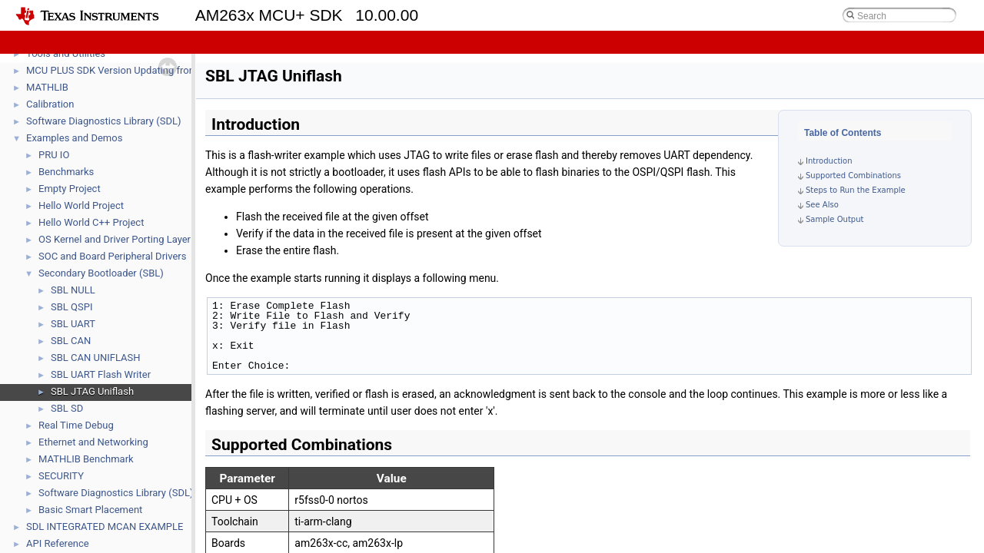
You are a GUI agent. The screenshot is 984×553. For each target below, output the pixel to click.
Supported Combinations (853, 175)
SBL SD (67, 408)
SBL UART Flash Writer (101, 374)
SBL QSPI (71, 307)
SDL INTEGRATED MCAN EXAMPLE (104, 526)
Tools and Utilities (65, 53)
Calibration (50, 104)
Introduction (829, 161)
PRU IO (53, 155)
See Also (822, 204)
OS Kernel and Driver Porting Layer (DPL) (128, 239)
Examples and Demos (74, 138)
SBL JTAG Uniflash (92, 391)
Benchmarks (66, 171)
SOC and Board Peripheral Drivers (112, 256)
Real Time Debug (76, 425)
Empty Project (69, 188)
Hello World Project (81, 205)
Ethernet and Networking (93, 442)
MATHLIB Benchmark (86, 459)
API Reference (57, 543)
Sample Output (834, 219)
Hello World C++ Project (91, 222)
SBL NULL (73, 290)
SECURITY (61, 476)
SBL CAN (71, 340)
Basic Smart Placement (90, 509)
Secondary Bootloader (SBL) (101, 273)
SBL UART (73, 323)
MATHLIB (47, 87)
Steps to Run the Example (856, 190)
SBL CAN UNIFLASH (96, 357)
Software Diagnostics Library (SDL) (103, 121)
